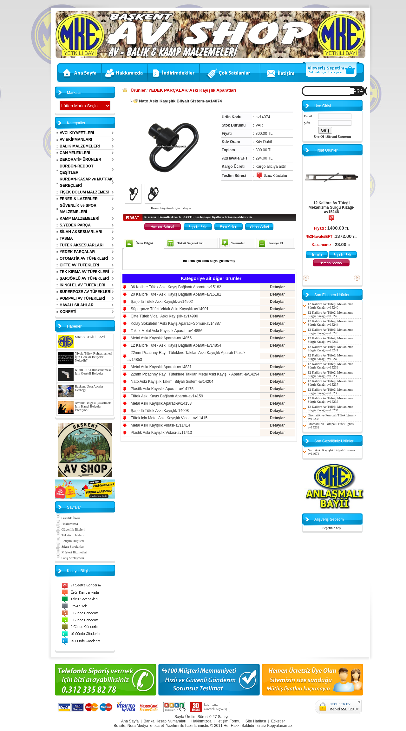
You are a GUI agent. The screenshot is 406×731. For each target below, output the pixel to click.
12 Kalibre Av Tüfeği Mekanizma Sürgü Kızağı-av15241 (330, 348)
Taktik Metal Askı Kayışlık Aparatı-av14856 (166, 331)
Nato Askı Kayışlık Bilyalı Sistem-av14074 (331, 451)
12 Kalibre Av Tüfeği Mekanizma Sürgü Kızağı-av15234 (330, 408)
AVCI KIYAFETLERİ (77, 133)
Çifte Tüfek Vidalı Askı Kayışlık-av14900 (164, 316)
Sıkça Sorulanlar (70, 546)
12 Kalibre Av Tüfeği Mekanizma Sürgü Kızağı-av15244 (330, 322)
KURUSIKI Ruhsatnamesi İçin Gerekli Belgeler (93, 371)
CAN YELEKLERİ (75, 153)
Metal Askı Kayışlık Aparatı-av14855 (161, 338)
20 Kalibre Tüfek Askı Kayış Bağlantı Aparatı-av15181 (176, 294)
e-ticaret (157, 725)
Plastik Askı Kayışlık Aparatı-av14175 (162, 389)
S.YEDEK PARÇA (75, 225)
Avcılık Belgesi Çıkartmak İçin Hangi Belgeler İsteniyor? (93, 406)
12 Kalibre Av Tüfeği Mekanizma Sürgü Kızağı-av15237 (330, 382)
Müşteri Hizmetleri (71, 552)
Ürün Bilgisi (144, 243)
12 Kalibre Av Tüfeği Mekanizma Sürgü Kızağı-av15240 (330, 357)
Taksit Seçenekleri (190, 243)
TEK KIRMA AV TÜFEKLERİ (84, 272)
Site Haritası (256, 721)
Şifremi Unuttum (338, 136)
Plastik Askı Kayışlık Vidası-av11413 (161, 432)
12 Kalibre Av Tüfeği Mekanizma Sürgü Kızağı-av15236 (330, 391)
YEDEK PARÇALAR (77, 252)
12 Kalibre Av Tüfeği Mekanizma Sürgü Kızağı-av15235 (330, 399)
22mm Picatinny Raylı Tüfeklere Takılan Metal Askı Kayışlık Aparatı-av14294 (195, 374)
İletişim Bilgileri (70, 541)
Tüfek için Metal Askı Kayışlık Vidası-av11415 (169, 418)
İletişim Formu (228, 721)
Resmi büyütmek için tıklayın (171, 208)
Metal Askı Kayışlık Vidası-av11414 (160, 425)
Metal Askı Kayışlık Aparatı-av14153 (161, 403)
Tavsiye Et (275, 243)
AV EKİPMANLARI (76, 139)
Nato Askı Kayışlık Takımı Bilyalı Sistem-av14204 (172, 381)
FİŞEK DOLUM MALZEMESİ (84, 192)
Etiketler (278, 721)
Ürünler (138, 90)
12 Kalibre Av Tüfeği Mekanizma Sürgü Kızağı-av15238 (330, 374)
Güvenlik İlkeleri (70, 529)
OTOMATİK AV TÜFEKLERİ (84, 258)
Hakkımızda (67, 523)
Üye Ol (319, 136)
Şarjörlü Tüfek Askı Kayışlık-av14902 (162, 301)
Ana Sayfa (130, 721)
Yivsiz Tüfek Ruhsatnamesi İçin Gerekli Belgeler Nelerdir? (93, 357)
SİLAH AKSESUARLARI (81, 232)
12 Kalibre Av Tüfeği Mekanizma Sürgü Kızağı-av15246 (332, 207)
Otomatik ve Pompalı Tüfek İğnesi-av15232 (332, 425)
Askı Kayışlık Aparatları (212, 90)
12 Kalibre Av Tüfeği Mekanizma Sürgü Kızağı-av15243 (330, 331)
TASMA (66, 238)
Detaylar (277, 287)
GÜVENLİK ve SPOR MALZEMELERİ (78, 208)
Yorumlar (238, 243)
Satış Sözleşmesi (70, 558)
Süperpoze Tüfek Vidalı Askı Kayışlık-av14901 (170, 309)
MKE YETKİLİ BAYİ (90, 337)
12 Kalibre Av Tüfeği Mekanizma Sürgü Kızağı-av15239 (330, 365)
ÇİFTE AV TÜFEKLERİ (79, 265)
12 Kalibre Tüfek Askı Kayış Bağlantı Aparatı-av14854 (176, 345)
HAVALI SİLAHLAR (77, 305)
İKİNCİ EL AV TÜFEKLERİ (82, 285)
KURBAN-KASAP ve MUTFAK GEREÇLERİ (86, 182)
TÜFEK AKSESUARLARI (81, 245)
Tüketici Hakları (70, 535)
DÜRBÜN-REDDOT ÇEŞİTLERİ (77, 169)
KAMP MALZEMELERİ (79, 218)
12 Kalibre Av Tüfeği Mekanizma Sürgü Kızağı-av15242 (330, 339)
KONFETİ (68, 312)
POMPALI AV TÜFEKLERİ (82, 298)
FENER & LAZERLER (79, 199)
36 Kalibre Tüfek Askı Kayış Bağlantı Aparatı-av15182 (176, 287)
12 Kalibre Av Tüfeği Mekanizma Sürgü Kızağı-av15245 (330, 314)
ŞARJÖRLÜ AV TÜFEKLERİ (84, 278)
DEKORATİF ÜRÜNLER (80, 159)
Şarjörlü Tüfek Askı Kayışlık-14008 (160, 410)
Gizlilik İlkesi (68, 518)
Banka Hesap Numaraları (165, 721)
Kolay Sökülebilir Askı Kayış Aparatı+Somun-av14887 (176, 323)
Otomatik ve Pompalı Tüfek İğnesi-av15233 (332, 417)
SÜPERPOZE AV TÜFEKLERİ (85, 292)
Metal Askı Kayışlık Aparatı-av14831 (161, 367)
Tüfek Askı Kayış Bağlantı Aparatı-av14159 (167, 396)
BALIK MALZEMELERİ (80, 146)
